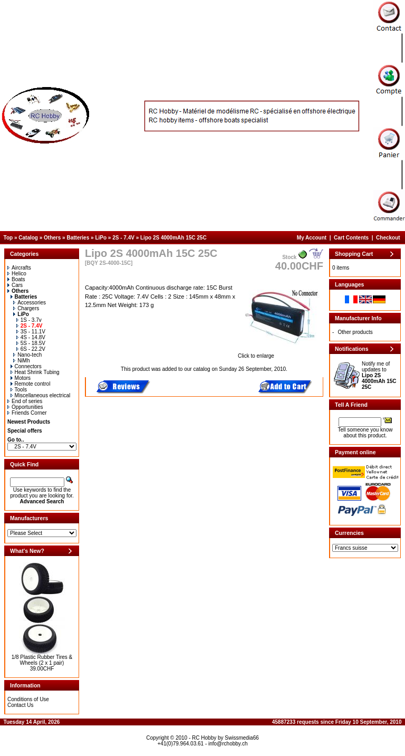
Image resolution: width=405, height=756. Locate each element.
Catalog (28, 238)
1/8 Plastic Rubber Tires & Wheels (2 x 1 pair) (42, 660)
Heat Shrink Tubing (35, 372)
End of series (24, 401)
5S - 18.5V (30, 343)
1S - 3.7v (29, 320)
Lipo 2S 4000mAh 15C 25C (173, 238)
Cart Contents (351, 238)
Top (8, 238)
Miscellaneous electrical (41, 395)
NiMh (21, 360)
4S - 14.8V (30, 337)
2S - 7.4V (123, 238)
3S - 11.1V (30, 331)
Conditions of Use (28, 699)
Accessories (29, 302)
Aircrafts (19, 268)
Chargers (26, 308)
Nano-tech (27, 355)
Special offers (24, 431)
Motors (21, 378)
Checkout (388, 238)
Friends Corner (27, 413)
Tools (19, 390)
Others (52, 238)
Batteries (77, 238)
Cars (15, 285)
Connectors (26, 366)
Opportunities (25, 407)
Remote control (31, 384)
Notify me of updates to (379, 375)
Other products (355, 332)
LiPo (101, 238)
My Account (311, 238)
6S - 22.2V (30, 349)
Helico (16, 273)
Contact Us (20, 705)
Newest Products (28, 422)
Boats (16, 279)
